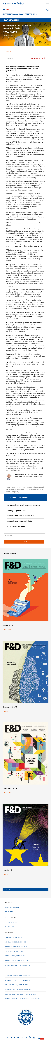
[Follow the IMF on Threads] (12, 3)
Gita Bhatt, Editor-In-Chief (14, 937)
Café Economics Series (16, 526)
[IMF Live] (6, 8)
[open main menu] (47, 4)
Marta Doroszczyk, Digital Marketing (18, 990)
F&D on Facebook (11, 922)
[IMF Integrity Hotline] (23, 3)
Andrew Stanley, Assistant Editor (16, 961)
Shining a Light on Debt (16, 510)
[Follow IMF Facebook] (5, 3)
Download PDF (38, 58)
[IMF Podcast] (18, 3)
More (8, 889)
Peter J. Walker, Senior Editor (15, 956)
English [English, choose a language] (10, 52)
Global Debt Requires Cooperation (20, 515)
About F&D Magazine (12, 907)
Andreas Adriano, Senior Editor (16, 947)
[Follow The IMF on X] (3, 3)
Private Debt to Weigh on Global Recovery (23, 505)
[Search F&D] (24, 535)
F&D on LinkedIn (10, 927)
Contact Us (9, 912)
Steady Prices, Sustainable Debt (19, 521)
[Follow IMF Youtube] (15, 3)
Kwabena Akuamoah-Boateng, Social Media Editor (22, 999)
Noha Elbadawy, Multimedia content (18, 976)
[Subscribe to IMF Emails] (20, 3)
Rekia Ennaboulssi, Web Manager (16, 985)
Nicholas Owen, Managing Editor (16, 942)
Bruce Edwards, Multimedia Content (18, 965)
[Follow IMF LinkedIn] (7, 3)
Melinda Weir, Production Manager (17, 980)
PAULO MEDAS (10, 32)
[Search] (47, 10)
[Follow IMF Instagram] (10, 3)
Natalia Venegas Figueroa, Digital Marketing (20, 994)
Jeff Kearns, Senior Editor (14, 951)
